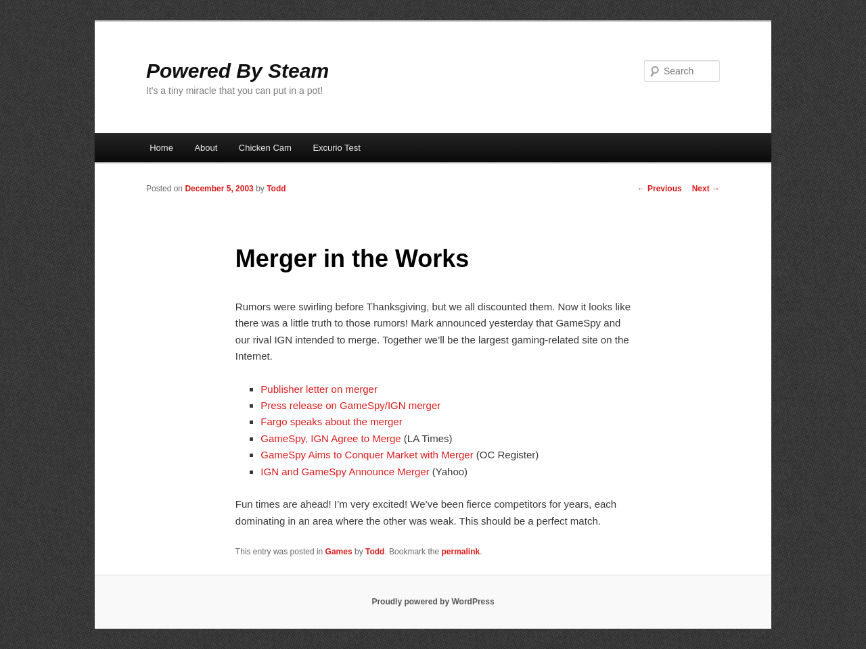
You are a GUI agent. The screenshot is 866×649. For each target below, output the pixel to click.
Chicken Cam (265, 148)
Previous (659, 188)
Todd (276, 188)
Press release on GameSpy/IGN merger (350, 405)
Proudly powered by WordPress (432, 601)
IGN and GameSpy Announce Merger (344, 471)
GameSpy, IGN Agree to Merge (330, 438)
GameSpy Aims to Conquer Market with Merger (366, 454)
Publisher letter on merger (319, 389)
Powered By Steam (237, 70)
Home (161, 148)
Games (338, 551)
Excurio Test (337, 148)
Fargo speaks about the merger (331, 421)
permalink (460, 551)
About (205, 148)
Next (706, 188)
